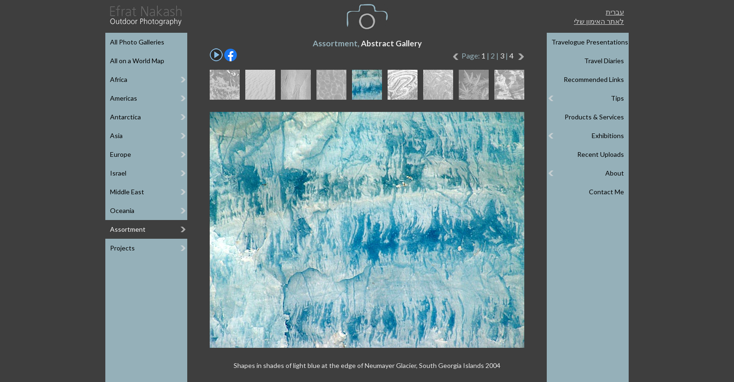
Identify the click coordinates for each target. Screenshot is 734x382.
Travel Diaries (604, 61)
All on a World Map (137, 61)
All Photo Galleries (137, 42)
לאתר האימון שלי (599, 21)
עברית (615, 11)
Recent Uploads (600, 154)
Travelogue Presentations (589, 42)
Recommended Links (594, 79)
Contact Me (606, 192)
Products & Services (594, 117)
